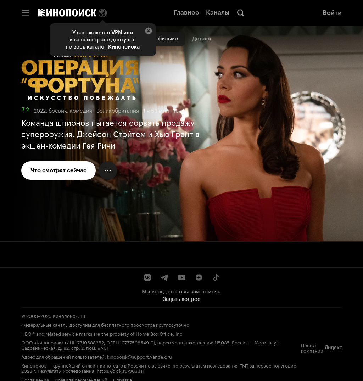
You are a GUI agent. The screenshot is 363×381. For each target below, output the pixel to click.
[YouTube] (181, 277)
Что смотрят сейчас (58, 170)
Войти (332, 13)
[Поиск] (240, 13)
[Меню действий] (108, 170)
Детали (201, 38)
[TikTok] (215, 277)
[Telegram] (164, 277)
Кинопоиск (65, 315)
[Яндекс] (333, 347)
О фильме (165, 38)
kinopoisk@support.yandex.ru (139, 356)
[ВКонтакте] (147, 277)
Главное (186, 12)
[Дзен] (198, 277)
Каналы (217, 12)
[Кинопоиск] (67, 13)
